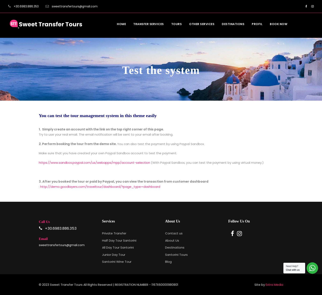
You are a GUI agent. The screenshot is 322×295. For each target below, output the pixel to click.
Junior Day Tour (113, 254)
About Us (172, 240)
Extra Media (274, 284)
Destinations (233, 24)
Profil (257, 24)
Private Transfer (114, 233)
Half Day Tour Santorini (119, 240)
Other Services (201, 24)
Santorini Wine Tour (116, 261)
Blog (168, 261)
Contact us (174, 233)
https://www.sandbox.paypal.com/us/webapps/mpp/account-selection (94, 162)
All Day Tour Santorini (118, 247)
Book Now (278, 24)
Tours (176, 24)
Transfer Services (148, 24)
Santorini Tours (176, 254)
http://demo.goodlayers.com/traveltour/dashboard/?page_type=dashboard (100, 186)
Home (121, 24)
